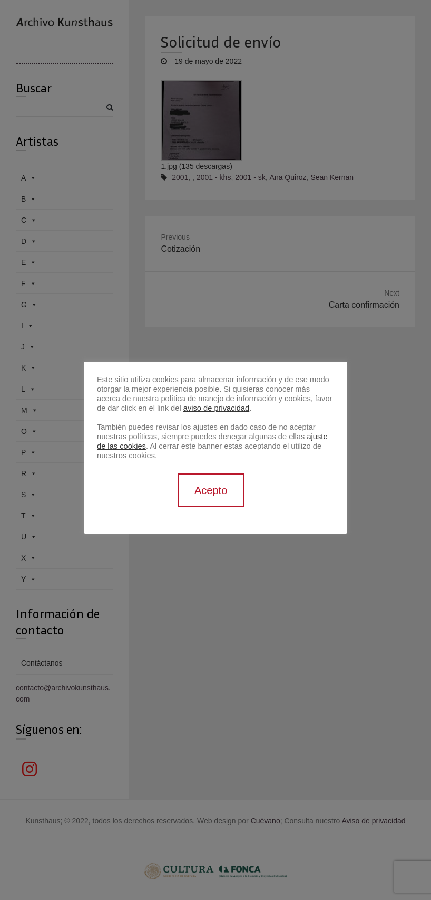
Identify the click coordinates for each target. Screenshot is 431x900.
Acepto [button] (210, 490)
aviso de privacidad (216, 408)
